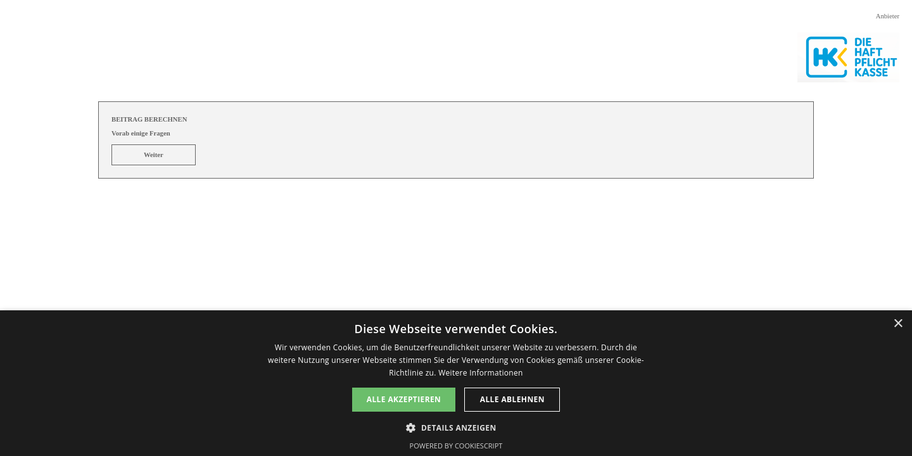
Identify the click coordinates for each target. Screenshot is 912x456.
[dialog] (456, 383)
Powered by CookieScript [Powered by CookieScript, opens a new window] (456, 445)
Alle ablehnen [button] (512, 399)
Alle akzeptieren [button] (404, 399)
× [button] (897, 324)
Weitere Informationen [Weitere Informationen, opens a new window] (480, 372)
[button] (455, 426)
